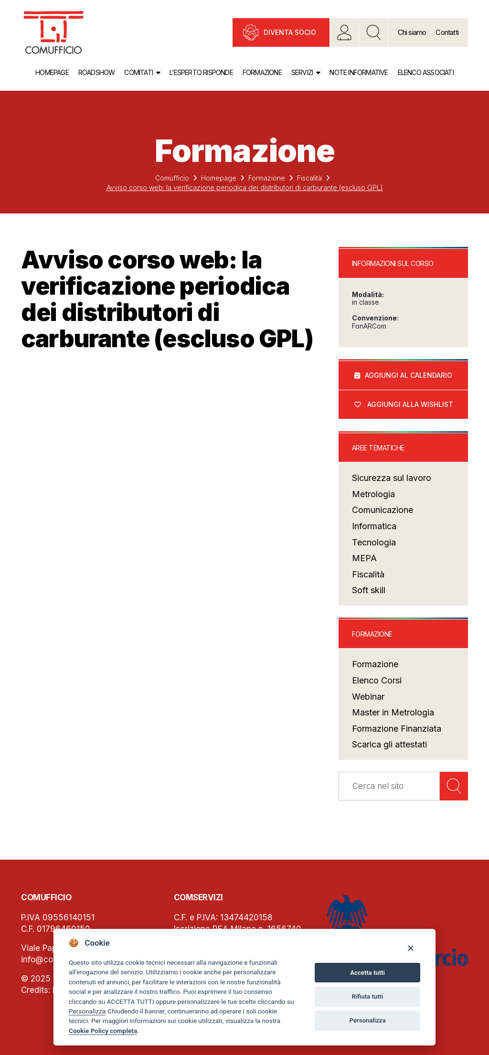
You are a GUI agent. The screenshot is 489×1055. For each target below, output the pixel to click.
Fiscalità (309, 178)
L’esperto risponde (201, 72)
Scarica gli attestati (389, 744)
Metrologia (373, 494)
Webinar (368, 697)
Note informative (359, 72)
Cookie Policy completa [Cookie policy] (103, 1030)
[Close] (410, 948)
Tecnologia (374, 542)
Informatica (374, 526)
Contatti (447, 32)
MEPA (364, 558)
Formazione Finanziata (396, 729)
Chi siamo (412, 32)
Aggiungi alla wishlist (410, 404)
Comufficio (172, 178)
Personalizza (87, 1011)
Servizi (302, 72)
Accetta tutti (367, 972)
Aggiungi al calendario (408, 375)
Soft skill (368, 590)
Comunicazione (382, 510)
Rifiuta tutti (367, 996)
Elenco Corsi (377, 680)
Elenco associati (426, 72)
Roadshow (96, 72)
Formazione (262, 72)
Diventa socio (290, 32)
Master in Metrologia (393, 712)
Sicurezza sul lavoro (391, 478)
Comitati (138, 72)
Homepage (52, 72)
